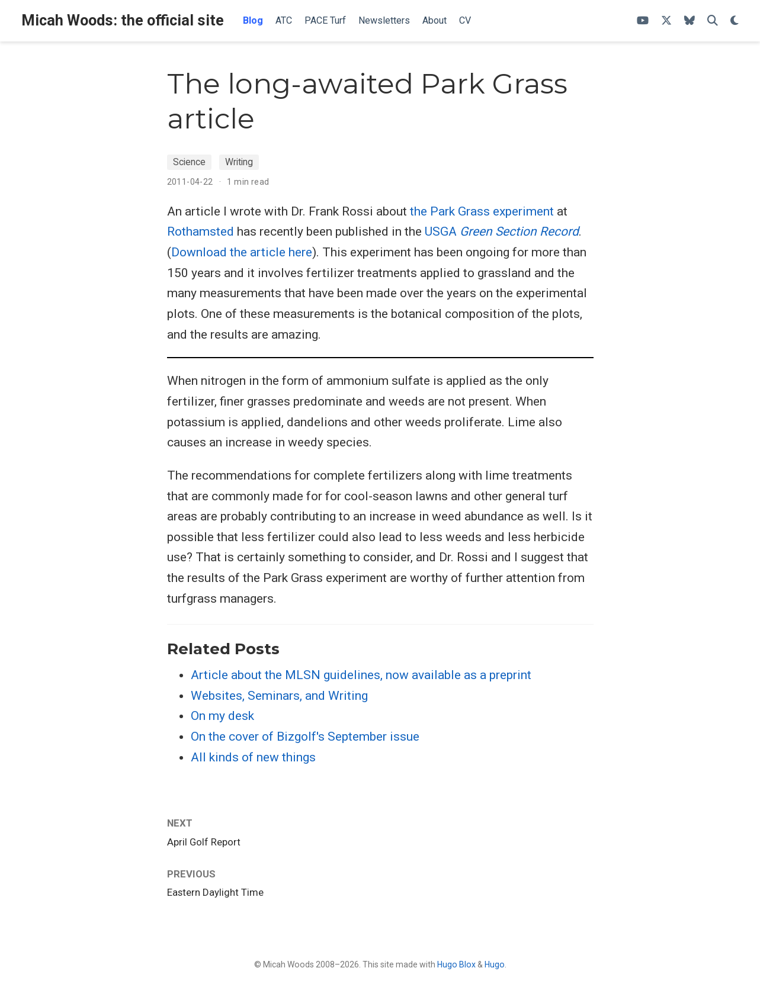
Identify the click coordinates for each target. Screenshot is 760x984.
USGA (502, 231)
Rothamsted (200, 231)
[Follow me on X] (666, 21)
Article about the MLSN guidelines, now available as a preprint (361, 675)
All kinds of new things (253, 757)
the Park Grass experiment (482, 211)
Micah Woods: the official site (122, 20)
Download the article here (241, 252)
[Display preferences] (734, 21)
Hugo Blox (456, 964)
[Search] (712, 21)
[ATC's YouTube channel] (643, 21)
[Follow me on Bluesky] (689, 21)
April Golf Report (203, 842)
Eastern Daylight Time (215, 892)
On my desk (222, 716)
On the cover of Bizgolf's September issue (305, 736)
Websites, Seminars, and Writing (279, 696)
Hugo (495, 964)
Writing (239, 162)
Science (189, 162)
